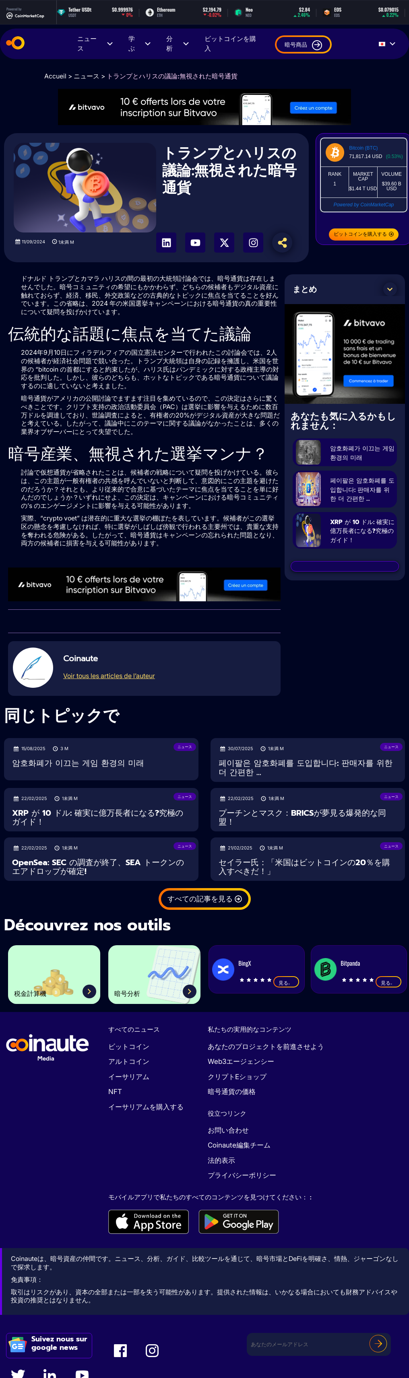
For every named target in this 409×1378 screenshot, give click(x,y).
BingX (244, 962)
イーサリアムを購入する (146, 1107)
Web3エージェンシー (241, 1061)
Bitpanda (350, 962)
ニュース (95, 43)
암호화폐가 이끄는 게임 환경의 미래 (362, 457)
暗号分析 (134, 991)
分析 (178, 43)
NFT (115, 1092)
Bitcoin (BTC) (363, 148)
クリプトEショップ (237, 1077)
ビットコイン (128, 1047)
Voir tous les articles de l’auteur (109, 676)
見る (286, 982)
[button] (390, 289)
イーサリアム (128, 1077)
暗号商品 (303, 45)
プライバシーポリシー (242, 1175)
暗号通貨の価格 (232, 1092)
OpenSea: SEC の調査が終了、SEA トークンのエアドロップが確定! (98, 867)
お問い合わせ (228, 1130)
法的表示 (221, 1160)
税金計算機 (39, 991)
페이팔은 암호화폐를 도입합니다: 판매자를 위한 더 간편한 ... (361, 503)
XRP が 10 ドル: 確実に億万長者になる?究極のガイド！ (362, 554)
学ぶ (140, 43)
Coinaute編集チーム (239, 1145)
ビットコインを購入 (230, 43)
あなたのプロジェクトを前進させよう (266, 1047)
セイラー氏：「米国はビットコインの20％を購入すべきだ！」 (304, 867)
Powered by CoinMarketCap (363, 205)
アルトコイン (128, 1061)
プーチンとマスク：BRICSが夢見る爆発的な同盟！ (302, 817)
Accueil (55, 76)
